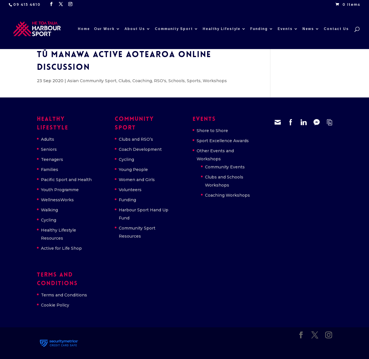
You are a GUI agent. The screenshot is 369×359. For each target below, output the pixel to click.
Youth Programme (60, 189)
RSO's (160, 80)
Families (49, 169)
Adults (47, 139)
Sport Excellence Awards (223, 140)
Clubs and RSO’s (136, 139)
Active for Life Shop (61, 248)
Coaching (142, 80)
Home (84, 29)
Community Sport (174, 29)
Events (285, 29)
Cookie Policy (55, 305)
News (308, 29)
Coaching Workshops (227, 195)
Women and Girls (137, 179)
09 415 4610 (27, 4)
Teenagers (52, 159)
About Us (135, 29)
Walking (49, 210)
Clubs (124, 80)
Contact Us (336, 29)
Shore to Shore (212, 130)
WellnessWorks (57, 199)
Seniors (49, 149)
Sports (194, 80)
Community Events (225, 167)
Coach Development (140, 149)
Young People (133, 169)
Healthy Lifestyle (221, 29)
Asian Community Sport (91, 80)
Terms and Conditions (64, 295)
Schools (176, 80)
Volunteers (130, 189)
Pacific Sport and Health (66, 179)
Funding (259, 29)
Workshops (215, 80)
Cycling (48, 220)
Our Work (104, 29)
